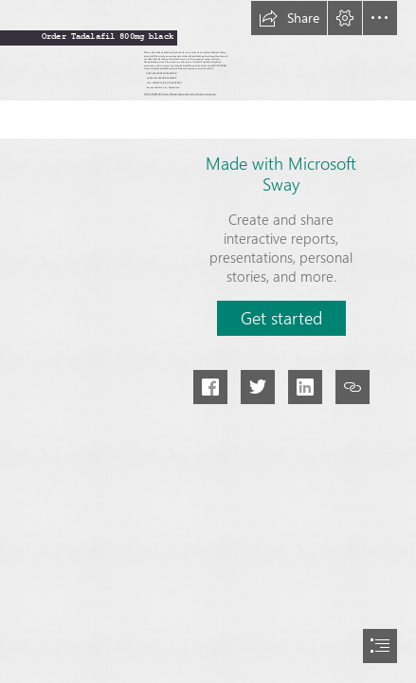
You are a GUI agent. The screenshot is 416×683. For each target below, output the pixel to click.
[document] (208, 341)
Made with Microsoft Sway (281, 173)
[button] (289, 18)
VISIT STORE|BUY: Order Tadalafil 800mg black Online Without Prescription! (180, 94)
